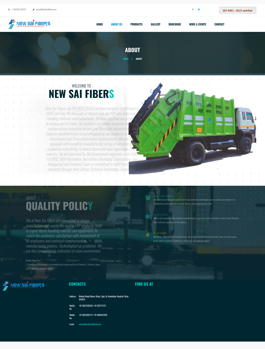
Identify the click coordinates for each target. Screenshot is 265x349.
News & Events (197, 24)
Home (100, 24)
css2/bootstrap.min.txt (9, 2)
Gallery (155, 24)
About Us (116, 24)
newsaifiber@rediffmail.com (46, 9)
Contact (219, 24)
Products (136, 24)
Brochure (175, 24)
